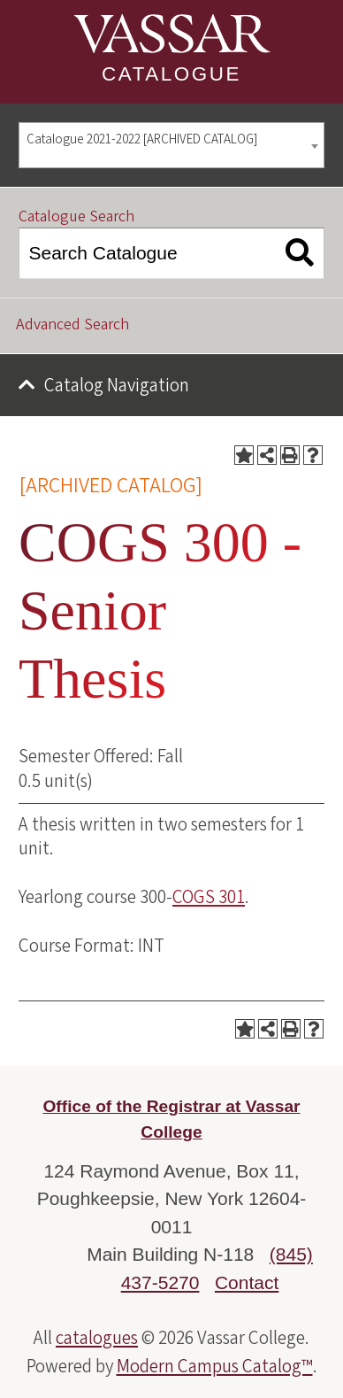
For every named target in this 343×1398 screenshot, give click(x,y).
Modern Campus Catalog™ (215, 1366)
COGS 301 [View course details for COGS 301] (208, 897)
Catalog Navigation (116, 385)
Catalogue (171, 74)
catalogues (97, 1338)
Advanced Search (72, 324)
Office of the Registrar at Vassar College (171, 1119)
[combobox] (171, 145)
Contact (246, 1282)
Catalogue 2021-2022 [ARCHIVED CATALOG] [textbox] (142, 139)
